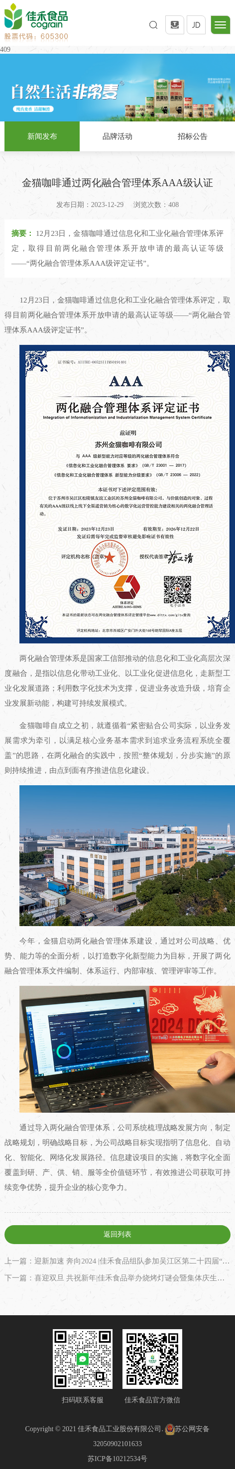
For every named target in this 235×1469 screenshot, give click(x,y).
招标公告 (193, 136)
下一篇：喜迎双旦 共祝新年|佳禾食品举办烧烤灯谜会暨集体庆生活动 (118, 1278)
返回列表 (117, 1234)
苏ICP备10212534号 (117, 1459)
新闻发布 (42, 136)
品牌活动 (117, 136)
